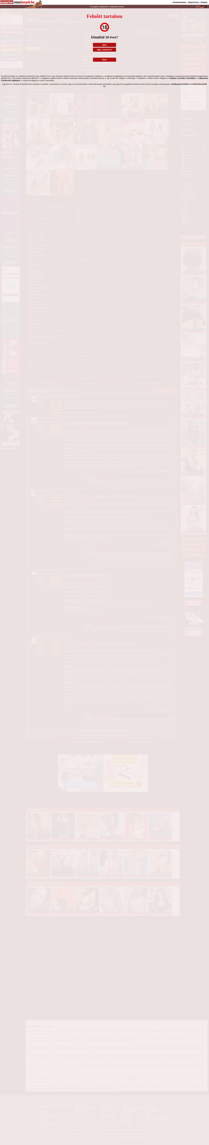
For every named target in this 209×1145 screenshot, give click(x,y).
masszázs (114, 7)
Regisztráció (193, 2)
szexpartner (103, 7)
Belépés (204, 2)
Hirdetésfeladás (179, 2)
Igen (104, 45)
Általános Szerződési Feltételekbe (182, 78)
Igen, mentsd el (104, 50)
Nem (104, 60)
